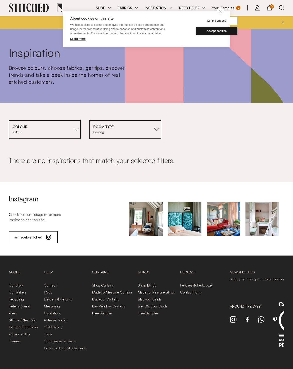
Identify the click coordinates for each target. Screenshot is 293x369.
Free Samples (102, 313)
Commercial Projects (60, 341)
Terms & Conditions (24, 327)
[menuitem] (103, 7)
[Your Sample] (226, 7)
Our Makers (17, 292)
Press (13, 313)
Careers (15, 341)
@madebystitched (33, 237)
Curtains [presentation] (100, 272)
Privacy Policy (19, 334)
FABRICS (125, 8)
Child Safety (53, 327)
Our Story (16, 285)
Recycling (16, 299)
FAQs (48, 292)
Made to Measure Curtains (112, 292)
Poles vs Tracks (55, 320)
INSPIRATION (155, 8)
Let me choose (201, 20)
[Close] (282, 22)
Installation (52, 313)
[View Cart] (269, 7)
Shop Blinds (147, 285)
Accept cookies (202, 31)
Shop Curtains (103, 285)
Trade (48, 334)
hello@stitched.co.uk (196, 285)
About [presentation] (14, 272)
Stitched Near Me (22, 320)
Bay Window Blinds (152, 306)
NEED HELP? (189, 8)
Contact (50, 285)
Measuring (52, 306)
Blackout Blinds (149, 299)
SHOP (100, 8)
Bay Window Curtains (108, 306)
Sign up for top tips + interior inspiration (260, 279)
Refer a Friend (19, 306)
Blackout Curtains (105, 299)
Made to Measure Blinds (156, 292)
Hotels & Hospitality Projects (65, 348)
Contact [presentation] (188, 272)
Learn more (78, 38)
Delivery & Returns (58, 299)
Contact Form (190, 292)
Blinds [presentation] (144, 272)
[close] (220, 11)
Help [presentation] (48, 272)
